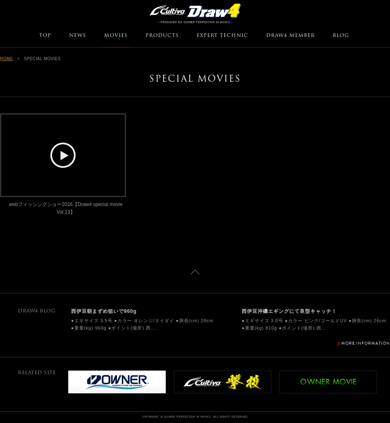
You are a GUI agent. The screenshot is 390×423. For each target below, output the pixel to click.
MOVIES (116, 35)
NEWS (77, 35)
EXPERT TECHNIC (222, 35)
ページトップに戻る (195, 272)
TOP (45, 35)
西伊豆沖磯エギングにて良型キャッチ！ (289, 311)
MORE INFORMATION (365, 343)
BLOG (341, 35)
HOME (6, 58)
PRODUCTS (162, 35)
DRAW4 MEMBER (290, 35)
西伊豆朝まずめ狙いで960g (103, 311)
